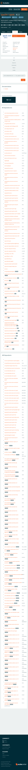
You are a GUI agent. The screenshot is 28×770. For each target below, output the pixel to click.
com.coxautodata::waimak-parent (11, 522)
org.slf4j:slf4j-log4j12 (8, 261)
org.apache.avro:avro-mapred (10, 170)
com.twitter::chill (8, 131)
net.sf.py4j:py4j (7, 165)
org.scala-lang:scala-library (10, 248)
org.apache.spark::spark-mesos (10, 419)
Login (24, 9)
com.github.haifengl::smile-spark (11, 570)
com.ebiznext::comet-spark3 (10, 565)
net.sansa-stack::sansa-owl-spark (11, 395)
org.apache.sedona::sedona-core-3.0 (11, 642)
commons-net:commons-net (10, 136)
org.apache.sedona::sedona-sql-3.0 (11, 666)
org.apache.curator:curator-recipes (11, 188)
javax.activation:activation (9, 155)
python (16, 24)
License (3, 757)
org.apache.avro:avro (8, 168)
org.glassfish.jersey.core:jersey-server (12, 233)
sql (1, 24)
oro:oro (6, 269)
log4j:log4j (6, 160)
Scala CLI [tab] (14, 62)
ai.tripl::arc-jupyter (8, 452)
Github (4, 740)
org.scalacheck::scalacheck (9, 335)
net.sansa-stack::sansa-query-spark (11, 398)
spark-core (7, 36)
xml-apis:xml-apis (8, 349)
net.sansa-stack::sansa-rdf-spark (11, 400)
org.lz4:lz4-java (7, 241)
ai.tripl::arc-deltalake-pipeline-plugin (12, 448)
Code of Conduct (5, 755)
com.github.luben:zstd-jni (9, 123)
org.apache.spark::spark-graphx (10, 412)
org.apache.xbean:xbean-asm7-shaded (12, 213)
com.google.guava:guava (9, 271)
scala (4, 24)
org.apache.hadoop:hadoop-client (11, 190)
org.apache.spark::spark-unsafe (10, 211)
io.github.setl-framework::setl (10, 620)
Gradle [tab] (14, 70)
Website (15, 17)
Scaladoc (6, 88)
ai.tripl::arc (6, 445)
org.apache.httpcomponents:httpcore (12, 304)
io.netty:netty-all (8, 153)
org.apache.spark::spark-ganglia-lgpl (12, 409)
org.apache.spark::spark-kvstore (11, 195)
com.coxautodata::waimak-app (10, 462)
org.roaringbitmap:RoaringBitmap (11, 243)
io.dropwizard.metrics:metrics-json (11, 148)
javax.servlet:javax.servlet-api (10, 158)
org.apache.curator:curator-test (11, 291)
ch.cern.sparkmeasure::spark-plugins (11, 360)
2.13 (9, 27)
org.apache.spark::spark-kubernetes (11, 417)
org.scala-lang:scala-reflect (10, 251)
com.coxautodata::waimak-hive (10, 506)
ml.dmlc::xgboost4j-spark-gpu (10, 630)
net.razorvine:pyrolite (8, 163)
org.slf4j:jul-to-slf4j (8, 256)
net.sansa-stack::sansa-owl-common (12, 393)
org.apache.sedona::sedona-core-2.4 (11, 634)
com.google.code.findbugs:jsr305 (11, 126)
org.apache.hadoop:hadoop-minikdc (11, 296)
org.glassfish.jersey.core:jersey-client (12, 226)
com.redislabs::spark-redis (9, 595)
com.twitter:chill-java (8, 133)
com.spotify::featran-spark (9, 598)
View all (14, 49)
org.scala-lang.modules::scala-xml (11, 246)
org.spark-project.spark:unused (10, 263)
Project (3, 31)
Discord (4, 742)
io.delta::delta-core (8, 609)
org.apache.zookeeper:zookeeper (11, 216)
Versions (15, 31)
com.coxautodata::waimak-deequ (11, 494)
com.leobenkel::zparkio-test (10, 593)
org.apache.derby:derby (9, 293)
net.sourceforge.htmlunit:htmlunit (11, 283)
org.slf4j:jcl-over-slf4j (8, 253)
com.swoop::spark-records (9, 600)
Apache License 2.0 (6, 17)
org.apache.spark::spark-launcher (11, 198)
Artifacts (9, 31)
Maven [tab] (14, 67)
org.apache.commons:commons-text (12, 185)
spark (11, 14)
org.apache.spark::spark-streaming (11, 430)
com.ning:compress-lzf (9, 128)
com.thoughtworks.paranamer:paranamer (13, 274)
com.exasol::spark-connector (10, 568)
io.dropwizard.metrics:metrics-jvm (11, 150)
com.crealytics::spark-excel (9, 546)
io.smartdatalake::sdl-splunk (10, 375)
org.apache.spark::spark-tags (10, 208)
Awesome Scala (17, 9)
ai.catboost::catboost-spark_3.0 (11, 441)
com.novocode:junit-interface (10, 278)
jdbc (19, 24)
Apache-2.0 (15, 48)
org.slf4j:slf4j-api (7, 258)
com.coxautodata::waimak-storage (11, 538)
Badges (20, 31)
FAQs (3, 753)
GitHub (21, 17)
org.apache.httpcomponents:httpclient (12, 300)
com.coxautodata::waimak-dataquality (12, 486)
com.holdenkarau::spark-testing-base (12, 368)
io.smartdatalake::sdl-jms (9, 373)
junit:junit (6, 280)
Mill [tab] (14, 60)
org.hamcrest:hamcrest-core (10, 328)
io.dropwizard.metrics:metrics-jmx (11, 145)
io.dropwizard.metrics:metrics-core (11, 138)
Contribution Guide (6, 747)
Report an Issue (5, 748)
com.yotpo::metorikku (9, 603)
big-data (23, 24)
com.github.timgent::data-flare (10, 365)
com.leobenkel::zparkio (9, 586)
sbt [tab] (14, 57)
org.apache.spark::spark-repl (10, 424)
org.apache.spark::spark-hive (10, 414)
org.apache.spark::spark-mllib (10, 422)
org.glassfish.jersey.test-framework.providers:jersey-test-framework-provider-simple (11, 324)
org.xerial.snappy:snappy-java (10, 266)
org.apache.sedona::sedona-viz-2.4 (11, 670)
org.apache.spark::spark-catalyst (11, 407)
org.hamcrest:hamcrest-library (10, 330)
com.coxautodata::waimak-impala (11, 514)
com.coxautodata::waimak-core (10, 478)
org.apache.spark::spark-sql (10, 427)
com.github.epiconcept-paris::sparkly (12, 363)
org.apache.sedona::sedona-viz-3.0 (11, 679)
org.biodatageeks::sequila (9, 435)
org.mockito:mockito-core (9, 333)
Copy (23, 80)
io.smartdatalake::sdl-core (9, 370)
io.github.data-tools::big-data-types (11, 612)
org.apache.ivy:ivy (8, 193)
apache (4, 14)
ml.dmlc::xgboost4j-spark (9, 628)
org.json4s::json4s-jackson (9, 238)
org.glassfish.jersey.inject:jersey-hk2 (11, 235)
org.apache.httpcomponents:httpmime (12, 308)
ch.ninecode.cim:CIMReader (10, 454)
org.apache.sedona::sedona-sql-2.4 (11, 658)
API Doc (10, 9)
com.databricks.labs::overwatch (10, 557)
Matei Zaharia (15, 52)
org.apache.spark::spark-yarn (10, 432)
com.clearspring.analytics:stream (11, 113)
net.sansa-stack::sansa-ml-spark (11, 390)
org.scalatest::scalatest (9, 338)
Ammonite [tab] (14, 65)
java (12, 24)
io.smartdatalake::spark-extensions (11, 624)
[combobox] (18, 36)
